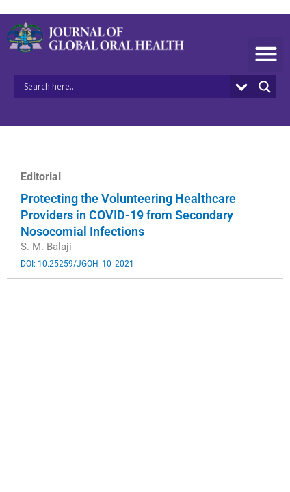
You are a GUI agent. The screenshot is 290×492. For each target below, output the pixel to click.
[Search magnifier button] (264, 86)
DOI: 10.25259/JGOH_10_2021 (77, 264)
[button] (265, 54)
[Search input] (125, 86)
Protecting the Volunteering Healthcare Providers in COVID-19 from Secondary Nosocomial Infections (128, 214)
